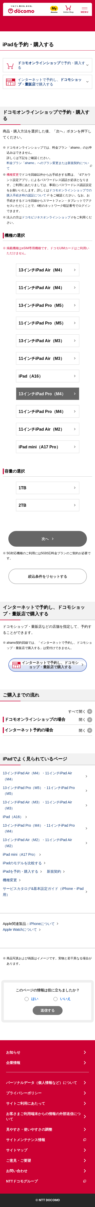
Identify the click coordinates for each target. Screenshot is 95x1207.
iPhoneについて (42, 923)
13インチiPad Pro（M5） (48, 305)
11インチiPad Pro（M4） (48, 411)
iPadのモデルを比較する (22, 863)
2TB (48, 505)
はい (34, 999)
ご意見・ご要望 (18, 1160)
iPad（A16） (48, 376)
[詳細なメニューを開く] (84, 10)
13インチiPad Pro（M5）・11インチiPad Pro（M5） (43, 791)
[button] (80, 711)
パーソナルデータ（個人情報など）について (41, 1083)
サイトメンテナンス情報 (46, 1140)
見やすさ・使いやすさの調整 (29, 1129)
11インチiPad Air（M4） (48, 287)
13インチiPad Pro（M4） (48, 393)
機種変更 (10, 880)
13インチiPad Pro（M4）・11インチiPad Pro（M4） (43, 828)
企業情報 (13, 1063)
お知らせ (13, 1052)
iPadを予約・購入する (20, 871)
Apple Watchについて (20, 929)
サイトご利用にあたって (25, 1103)
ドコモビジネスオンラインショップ (46, 217)
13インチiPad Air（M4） (48, 270)
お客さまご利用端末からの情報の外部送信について (43, 1116)
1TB (48, 487)
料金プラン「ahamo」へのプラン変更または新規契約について (48, 165)
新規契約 (54, 871)
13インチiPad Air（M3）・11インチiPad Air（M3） (43, 805)
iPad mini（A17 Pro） (48, 447)
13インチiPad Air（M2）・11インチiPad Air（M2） (43, 843)
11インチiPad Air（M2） (48, 429)
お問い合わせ (16, 1171)
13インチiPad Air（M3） (48, 340)
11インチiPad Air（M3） (48, 358)
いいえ (65, 999)
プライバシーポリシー (24, 1093)
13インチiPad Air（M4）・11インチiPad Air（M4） (43, 776)
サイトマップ (16, 1150)
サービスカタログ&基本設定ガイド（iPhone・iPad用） (43, 892)
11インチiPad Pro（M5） (48, 323)
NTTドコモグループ (46, 1181)
